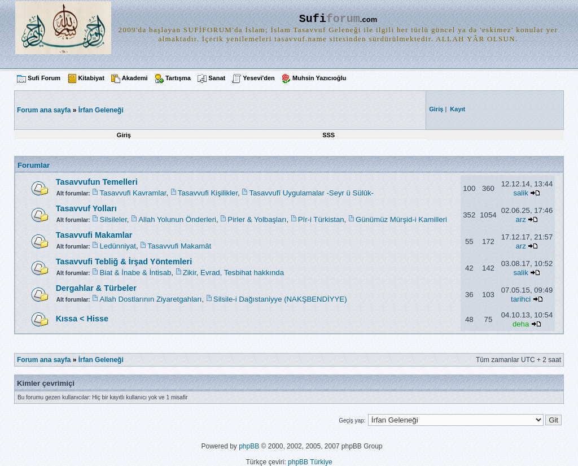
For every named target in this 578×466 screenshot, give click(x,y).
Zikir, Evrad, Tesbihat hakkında (233, 272)
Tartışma (178, 78)
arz (520, 219)
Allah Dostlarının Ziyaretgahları (150, 299)
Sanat (216, 78)
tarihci (521, 299)
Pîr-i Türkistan (321, 219)
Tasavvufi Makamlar (94, 234)
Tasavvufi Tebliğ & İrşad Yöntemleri (124, 261)
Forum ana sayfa (44, 360)
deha (521, 324)
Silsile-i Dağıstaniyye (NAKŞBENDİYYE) (280, 299)
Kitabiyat (91, 78)
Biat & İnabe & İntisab (135, 272)
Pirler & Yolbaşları (256, 219)
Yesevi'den (258, 78)
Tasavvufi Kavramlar (132, 193)
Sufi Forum (44, 78)
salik (520, 193)
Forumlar (33, 165)
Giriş (124, 135)
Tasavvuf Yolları (86, 208)
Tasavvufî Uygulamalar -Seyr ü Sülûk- (311, 193)
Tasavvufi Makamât (179, 246)
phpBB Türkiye (310, 462)
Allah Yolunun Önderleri (177, 219)
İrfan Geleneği (101, 110)
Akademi (135, 78)
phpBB (249, 446)
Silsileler (112, 219)
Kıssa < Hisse (82, 318)
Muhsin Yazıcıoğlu (319, 78)
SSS (328, 135)
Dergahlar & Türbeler (96, 288)
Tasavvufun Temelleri (97, 181)
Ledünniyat (117, 246)
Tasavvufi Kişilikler (208, 193)
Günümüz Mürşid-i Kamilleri (401, 219)
